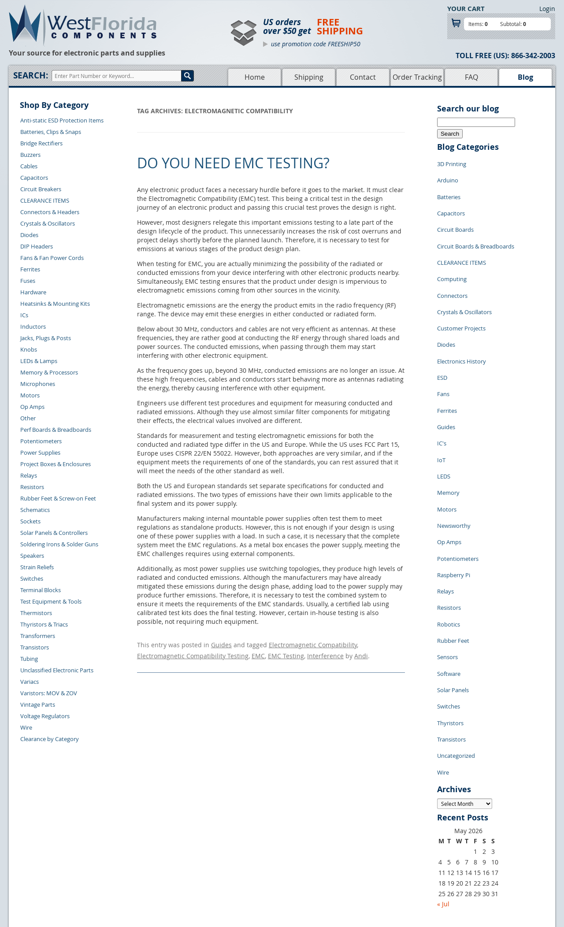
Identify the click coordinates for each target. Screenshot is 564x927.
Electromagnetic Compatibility (313, 644)
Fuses (27, 281)
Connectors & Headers (49, 212)
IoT (441, 400)
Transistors (34, 647)
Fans (443, 348)
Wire (26, 727)
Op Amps (32, 407)
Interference (325, 653)
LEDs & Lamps (38, 361)
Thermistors (36, 613)
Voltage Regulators (45, 716)
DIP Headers (36, 246)
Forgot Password (140, 885)
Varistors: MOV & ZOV (48, 693)
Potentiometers (41, 441)
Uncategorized (456, 638)
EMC (258, 653)
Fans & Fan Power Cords (52, 258)
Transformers (37, 636)
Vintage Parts (37, 704)
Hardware (33, 292)
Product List (243, 854)
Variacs (29, 682)
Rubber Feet (453, 546)
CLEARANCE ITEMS (44, 200)
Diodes (29, 235)
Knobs (28, 349)
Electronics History (461, 321)
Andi (361, 653)
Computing (452, 255)
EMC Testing (286, 653)
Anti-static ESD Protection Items (62, 120)
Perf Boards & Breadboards (55, 430)
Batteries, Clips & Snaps (50, 132)
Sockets (30, 521)
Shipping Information (146, 854)
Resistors (32, 487)
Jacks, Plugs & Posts (45, 338)
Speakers (32, 556)
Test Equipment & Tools (51, 601)
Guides (221, 644)
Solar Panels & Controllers (54, 533)
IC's (441, 387)
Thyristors (450, 612)
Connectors (452, 268)
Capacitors (34, 178)
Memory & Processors (49, 372)
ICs (24, 315)
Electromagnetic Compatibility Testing (193, 653)
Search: (30, 75)
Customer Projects (461, 295)
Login (547, 8)
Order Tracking (417, 77)
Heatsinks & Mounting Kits (55, 304)
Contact (363, 77)
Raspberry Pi (453, 493)
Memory (448, 427)
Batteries (448, 189)
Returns (128, 844)
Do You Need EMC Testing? (233, 162)
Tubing (29, 659)
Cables (28, 166)
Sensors (447, 559)
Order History (136, 864)
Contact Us (132, 834)
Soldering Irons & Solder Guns (59, 544)
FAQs (234, 864)
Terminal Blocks (40, 590)
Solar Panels (453, 586)
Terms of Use (326, 854)
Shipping (308, 77)
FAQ (471, 77)
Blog (525, 77)
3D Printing (451, 163)
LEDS (443, 414)
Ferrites (30, 269)
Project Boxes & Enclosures (55, 464)
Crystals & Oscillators (47, 223)
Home (255, 77)
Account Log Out (140, 875)
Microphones (37, 384)
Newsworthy (454, 453)
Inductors (33, 326)
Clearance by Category (49, 739)
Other (28, 418)
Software (448, 572)
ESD (442, 334)
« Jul (443, 781)
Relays (28, 475)
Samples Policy (328, 834)
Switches (31, 578)
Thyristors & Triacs (44, 624)
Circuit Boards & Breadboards (475, 229)
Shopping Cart (246, 844)
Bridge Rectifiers (41, 143)
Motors (30, 395)
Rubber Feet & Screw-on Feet (58, 498)
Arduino (447, 176)
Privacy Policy (327, 844)
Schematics (35, 510)
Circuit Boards (455, 215)
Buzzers (30, 155)
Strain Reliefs (37, 567)
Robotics (448, 533)
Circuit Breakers (40, 189)
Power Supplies (40, 452)
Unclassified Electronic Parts (56, 670)
